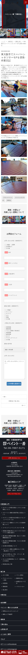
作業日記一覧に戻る (14, 401)
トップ (3, 41)
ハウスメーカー (20, 586)
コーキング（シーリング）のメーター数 (13, 527)
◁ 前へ (4, 396)
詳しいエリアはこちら (14, 493)
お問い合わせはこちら (14, 458)
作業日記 (9, 200)
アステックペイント (7, 197)
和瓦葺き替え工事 (7, 564)
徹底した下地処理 (7, 614)
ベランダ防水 (19, 575)
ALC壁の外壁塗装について (10, 546)
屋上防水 (5, 589)
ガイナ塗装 (6, 575)
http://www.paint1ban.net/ (14, 476)
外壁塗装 (5, 583)
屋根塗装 (5, 586)
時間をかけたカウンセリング (10, 611)
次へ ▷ (24, 405)
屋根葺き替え (19, 578)
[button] (2, 33)
